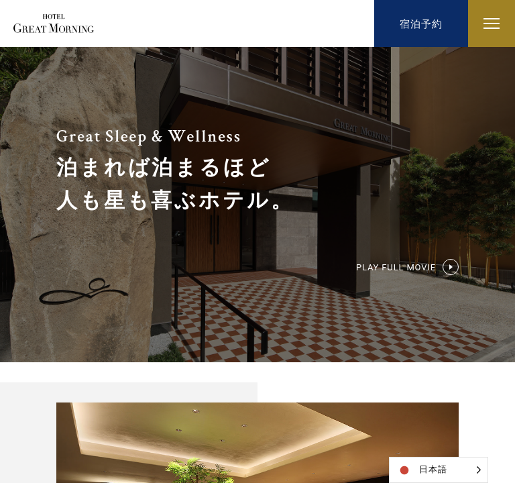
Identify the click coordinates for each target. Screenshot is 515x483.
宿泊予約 (421, 24)
